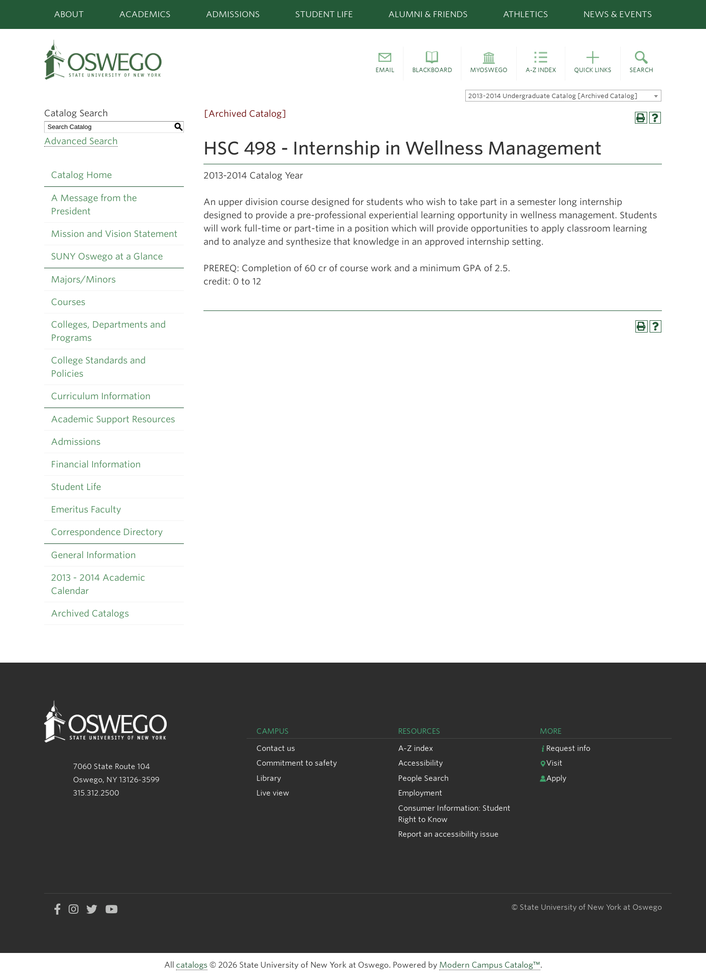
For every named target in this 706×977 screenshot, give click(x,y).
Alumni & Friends (428, 14)
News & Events (617, 14)
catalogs (191, 965)
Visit (551, 763)
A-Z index (415, 748)
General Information (93, 555)
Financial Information (96, 464)
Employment (420, 792)
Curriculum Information (101, 396)
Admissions (233, 14)
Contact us (275, 748)
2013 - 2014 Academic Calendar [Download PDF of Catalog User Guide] (98, 584)
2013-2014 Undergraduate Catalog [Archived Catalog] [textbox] (552, 96)
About (69, 14)
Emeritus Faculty (86, 509)
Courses (68, 302)
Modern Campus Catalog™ (489, 965)
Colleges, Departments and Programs (108, 331)
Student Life (324, 14)
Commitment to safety (296, 763)
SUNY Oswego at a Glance (107, 256)
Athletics (525, 14)
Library (268, 778)
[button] (385, 64)
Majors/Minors (83, 279)
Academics (145, 14)
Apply (553, 778)
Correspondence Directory (107, 532)
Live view (272, 792)
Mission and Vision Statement (114, 234)
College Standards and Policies (98, 367)
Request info (565, 748)
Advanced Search (81, 141)
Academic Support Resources (113, 419)
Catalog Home (81, 175)
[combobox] (563, 96)
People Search (423, 778)
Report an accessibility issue (448, 834)
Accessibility (420, 763)
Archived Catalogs (90, 613)
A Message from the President (94, 204)
